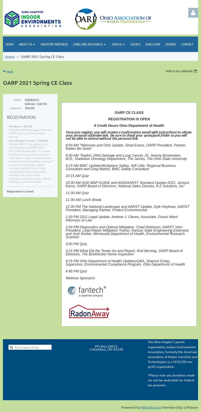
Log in (193, 13)
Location (15, 108)
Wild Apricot (151, 407)
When (17, 99)
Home (10, 56)
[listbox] (182, 71)
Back (10, 71)
